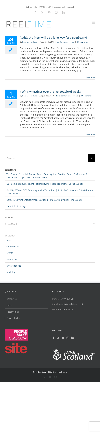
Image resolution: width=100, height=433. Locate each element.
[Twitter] (58, 338)
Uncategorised (13, 265)
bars (58, 95)
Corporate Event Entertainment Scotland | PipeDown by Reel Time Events (44, 199)
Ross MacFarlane (29, 42)
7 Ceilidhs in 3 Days (16, 206)
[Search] (91, 158)
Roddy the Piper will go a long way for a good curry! (53, 37)
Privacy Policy (13, 318)
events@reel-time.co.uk (64, 7)
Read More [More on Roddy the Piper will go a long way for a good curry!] (90, 77)
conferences (62, 42)
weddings (11, 272)
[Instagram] (68, 338)
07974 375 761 (67, 298)
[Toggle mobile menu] (93, 22)
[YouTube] (63, 338)
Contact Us (11, 298)
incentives (11, 259)
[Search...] (46, 158)
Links (9, 305)
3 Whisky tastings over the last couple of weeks (50, 91)
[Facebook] (53, 338)
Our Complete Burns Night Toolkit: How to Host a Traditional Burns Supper (44, 183)
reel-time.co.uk (65, 309)
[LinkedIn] (72, 338)
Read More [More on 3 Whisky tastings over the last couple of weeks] (90, 134)
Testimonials (12, 311)
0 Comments (82, 42)
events (71, 42)
